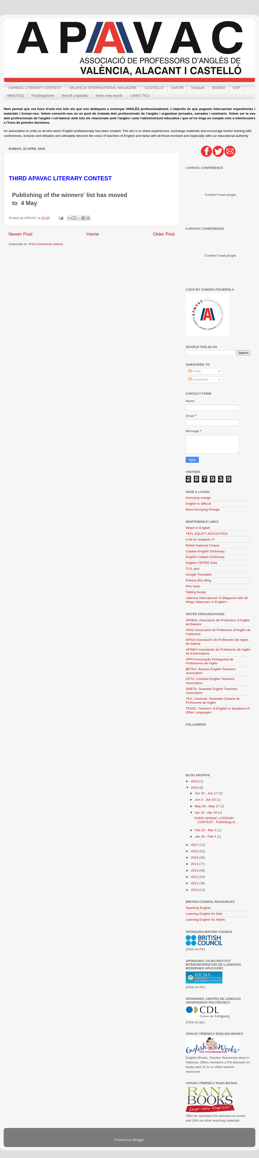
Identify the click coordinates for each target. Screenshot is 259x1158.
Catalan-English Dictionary (205, 551)
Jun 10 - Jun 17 (206, 793)
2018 (195, 787)
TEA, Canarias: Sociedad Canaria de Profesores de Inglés (213, 700)
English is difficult (198, 503)
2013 (195, 870)
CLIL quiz (193, 568)
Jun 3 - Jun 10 (205, 799)
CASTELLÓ (153, 88)
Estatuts (198, 88)
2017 (195, 845)
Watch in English (198, 528)
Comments (198, 379)
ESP (236, 88)
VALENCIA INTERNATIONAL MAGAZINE (103, 88)
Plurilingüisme (43, 95)
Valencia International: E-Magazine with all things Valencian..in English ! (217, 600)
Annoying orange (198, 498)
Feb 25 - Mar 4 (206, 830)
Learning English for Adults (205, 919)
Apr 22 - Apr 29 (206, 812)
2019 (195, 781)
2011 (195, 883)
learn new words (109, 95)
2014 (195, 864)
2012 (195, 877)
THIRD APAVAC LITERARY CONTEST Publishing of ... (216, 820)
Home (92, 234)
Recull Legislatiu (75, 95)
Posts (195, 371)
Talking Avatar (196, 592)
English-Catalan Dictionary (205, 557)
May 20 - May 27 (207, 806)
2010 (195, 890)
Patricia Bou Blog (198, 580)
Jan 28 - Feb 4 (206, 836)
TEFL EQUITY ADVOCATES (207, 533)
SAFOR (177, 88)
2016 (195, 851)
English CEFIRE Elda (201, 563)
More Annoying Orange (203, 509)
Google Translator (199, 574)
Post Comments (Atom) (46, 244)
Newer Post (20, 234)
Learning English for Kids (204, 914)
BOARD (218, 88)
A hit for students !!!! (200, 539)
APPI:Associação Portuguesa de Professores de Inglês (209, 661)
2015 (195, 857)
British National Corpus (202, 545)
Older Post (164, 234)
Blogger (138, 1140)
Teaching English (198, 908)
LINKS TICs (140, 95)
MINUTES (15, 95)
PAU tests (193, 586)
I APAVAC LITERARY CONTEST (35, 88)
